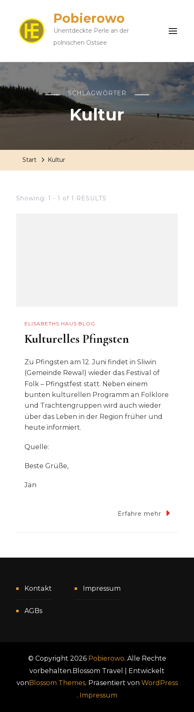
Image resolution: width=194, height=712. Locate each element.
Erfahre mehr (144, 513)
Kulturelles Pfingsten (76, 338)
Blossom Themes (57, 683)
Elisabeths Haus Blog (59, 323)
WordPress (159, 683)
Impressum (102, 588)
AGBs (33, 611)
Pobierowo (89, 18)
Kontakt (38, 588)
